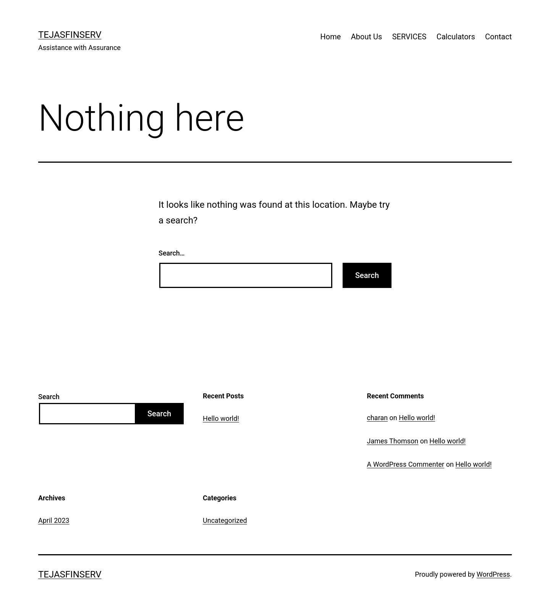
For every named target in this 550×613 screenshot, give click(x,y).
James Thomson (393, 441)
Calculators (456, 36)
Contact (498, 36)
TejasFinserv (70, 34)
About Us (366, 36)
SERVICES (409, 36)
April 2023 (54, 520)
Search (49, 397)
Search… (172, 253)
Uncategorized (225, 520)
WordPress (493, 574)
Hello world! (221, 418)
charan (377, 418)
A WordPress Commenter (406, 464)
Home (330, 36)
